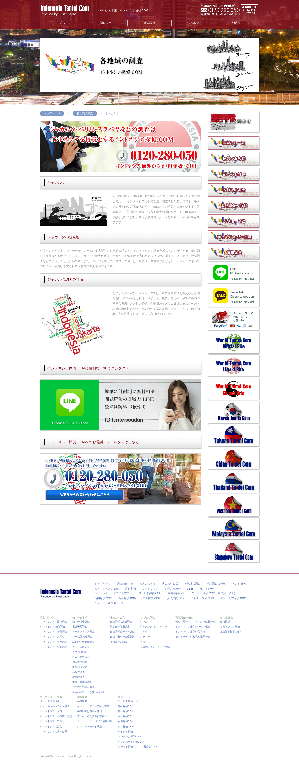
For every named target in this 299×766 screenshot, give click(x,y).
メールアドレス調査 (83, 631)
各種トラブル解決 (230, 626)
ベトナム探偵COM (128, 731)
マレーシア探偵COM (129, 736)
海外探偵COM (126, 706)
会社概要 (82, 701)
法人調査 (193, 23)
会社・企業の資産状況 (122, 636)
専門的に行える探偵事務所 (92, 716)
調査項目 (106, 23)
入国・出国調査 (81, 646)
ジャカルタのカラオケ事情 (54, 706)
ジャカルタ (146, 621)
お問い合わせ (173, 588)
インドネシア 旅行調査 (52, 626)
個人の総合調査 (81, 621)
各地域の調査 (85, 113)
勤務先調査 (78, 672)
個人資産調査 (79, 661)
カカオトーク (207, 588)
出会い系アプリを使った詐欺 (88, 692)
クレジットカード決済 (89, 726)
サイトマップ (150, 588)
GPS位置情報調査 (82, 636)
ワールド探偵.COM (149, 593)
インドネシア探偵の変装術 (190, 631)
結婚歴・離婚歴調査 (83, 641)
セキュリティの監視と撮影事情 (192, 636)
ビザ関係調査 (79, 651)
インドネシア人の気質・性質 (56, 716)
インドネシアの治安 (51, 726)
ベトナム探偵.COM (202, 598)
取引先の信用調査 (120, 626)
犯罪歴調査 (78, 677)
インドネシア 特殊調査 (53, 646)
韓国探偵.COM (103, 598)
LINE (190, 588)
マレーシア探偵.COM (233, 598)
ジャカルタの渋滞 (50, 701)
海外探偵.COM (177, 593)
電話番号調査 (79, 626)
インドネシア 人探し (52, 636)
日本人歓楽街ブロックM (153, 626)
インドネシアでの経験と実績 (93, 706)
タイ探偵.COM (176, 598)
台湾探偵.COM (127, 598)
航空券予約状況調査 (83, 687)
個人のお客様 (147, 583)
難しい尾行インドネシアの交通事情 (195, 621)
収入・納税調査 (81, 657)
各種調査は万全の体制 (89, 711)
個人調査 (149, 23)
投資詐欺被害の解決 (231, 631)
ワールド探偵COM (128, 701)
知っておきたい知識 (107, 588)
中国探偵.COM (151, 598)
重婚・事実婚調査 (82, 682)
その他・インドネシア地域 (155, 646)
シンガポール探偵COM (131, 741)
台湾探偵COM (126, 721)
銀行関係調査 (79, 667)
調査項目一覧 (125, 583)
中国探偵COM (126, 716)
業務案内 (130, 588)
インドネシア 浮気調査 (53, 621)
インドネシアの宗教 (51, 721)
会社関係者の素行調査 (122, 631)
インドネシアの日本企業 (53, 731)
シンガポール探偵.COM (109, 603)
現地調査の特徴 (216, 583)
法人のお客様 (170, 583)
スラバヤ (145, 636)
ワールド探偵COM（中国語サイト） (138, 746)
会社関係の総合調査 (121, 621)
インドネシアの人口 (51, 711)
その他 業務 (239, 583)
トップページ (62, 23)
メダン (144, 641)
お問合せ (237, 23)
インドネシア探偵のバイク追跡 (192, 626)
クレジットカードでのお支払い (113, 593)
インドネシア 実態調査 (53, 641)
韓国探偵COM (126, 711)
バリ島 (144, 631)
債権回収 (225, 621)
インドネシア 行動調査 (53, 631)
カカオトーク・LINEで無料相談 (94, 721)
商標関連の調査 (118, 641)
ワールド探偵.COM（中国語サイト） (214, 593)
